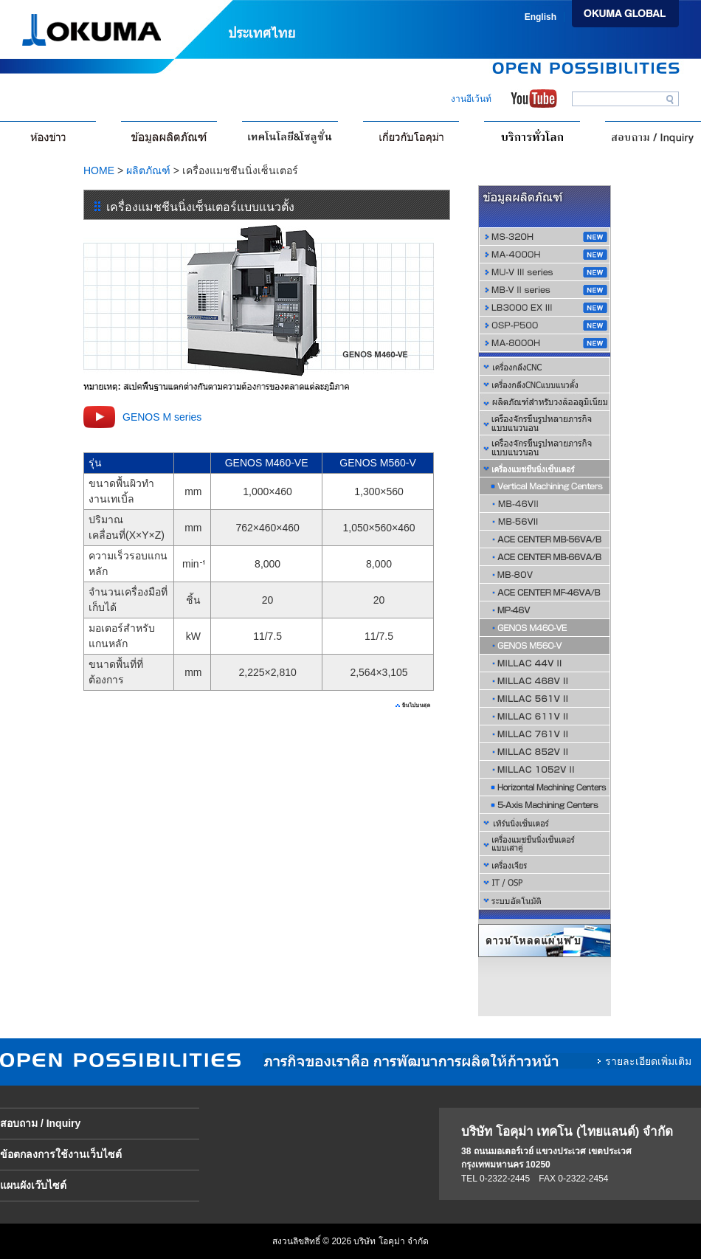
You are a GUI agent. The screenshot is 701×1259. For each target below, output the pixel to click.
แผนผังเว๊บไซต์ (33, 1185)
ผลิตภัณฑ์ (148, 170)
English (540, 17)
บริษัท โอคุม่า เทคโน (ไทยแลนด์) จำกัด (567, 1132)
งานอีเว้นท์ (471, 99)
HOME (98, 170)
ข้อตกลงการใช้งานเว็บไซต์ (61, 1154)
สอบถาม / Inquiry (40, 1123)
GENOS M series (161, 417)
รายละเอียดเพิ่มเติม (648, 1061)
